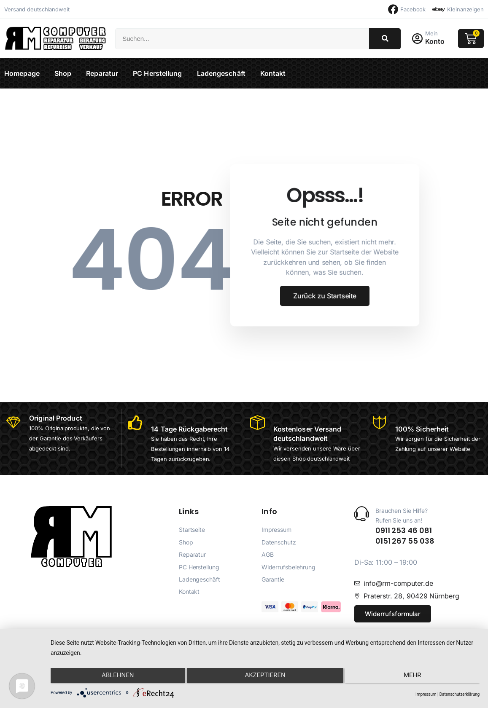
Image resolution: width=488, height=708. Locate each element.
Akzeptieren (265, 677)
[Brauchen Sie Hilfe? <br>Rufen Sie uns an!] (361, 523)
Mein (433, 33)
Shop (62, 73)
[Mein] (418, 39)
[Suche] (385, 38)
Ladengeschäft (221, 73)
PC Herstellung (157, 73)
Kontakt (273, 73)
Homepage (22, 73)
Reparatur (102, 73)
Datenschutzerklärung (459, 694)
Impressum (425, 694)
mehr (416, 677)
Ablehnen (114, 677)
